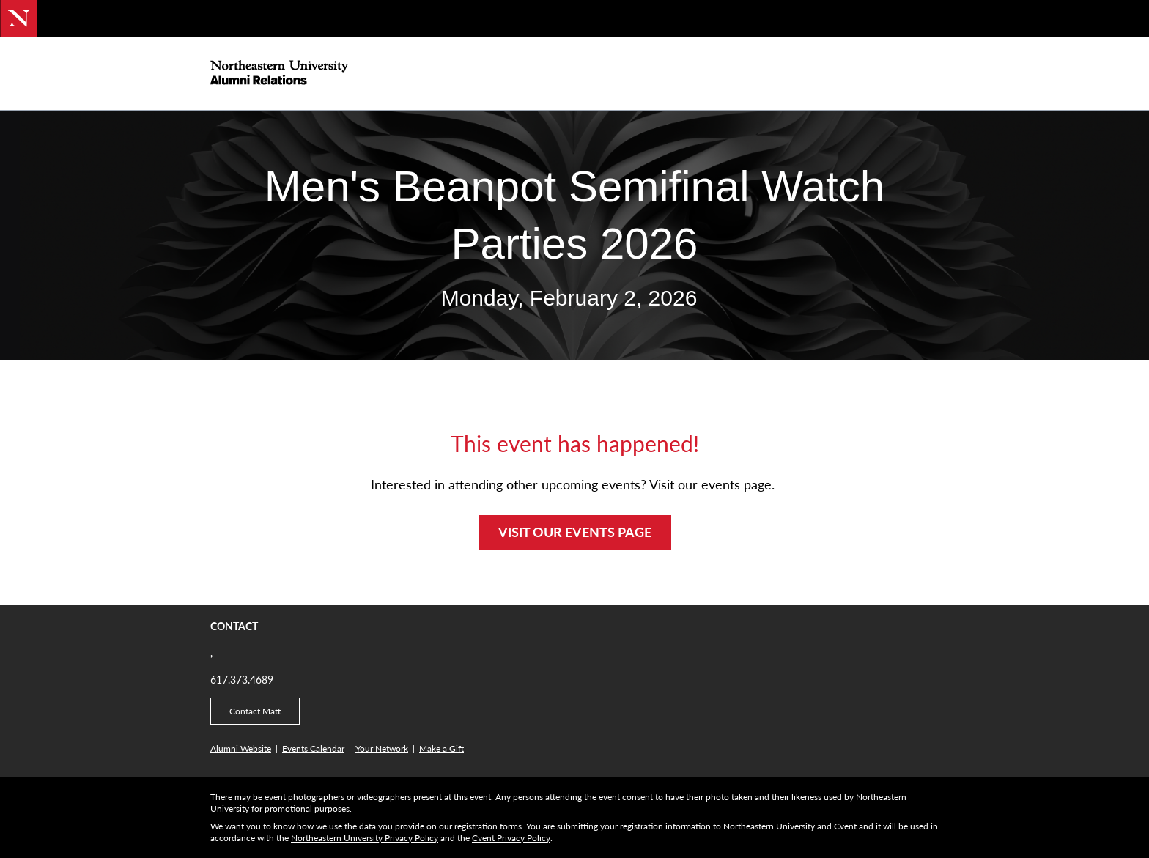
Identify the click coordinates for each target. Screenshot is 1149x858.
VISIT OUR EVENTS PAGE (574, 532)
